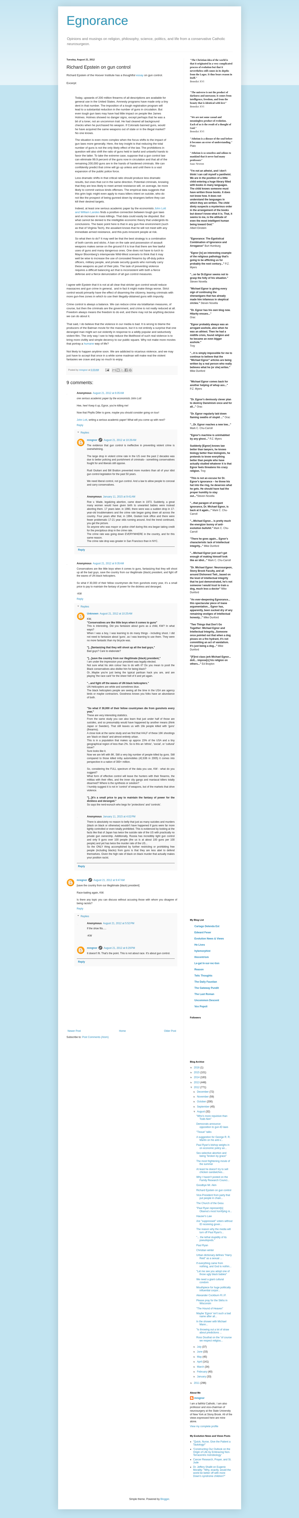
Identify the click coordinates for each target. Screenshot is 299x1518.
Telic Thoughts (203, 975)
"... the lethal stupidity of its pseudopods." (211, 1239)
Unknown (93, 613)
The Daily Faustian (206, 981)
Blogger (164, 1499)
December (203, 1091)
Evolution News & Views (209, 938)
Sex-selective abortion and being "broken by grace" (211, 1154)
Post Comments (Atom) (95, 1037)
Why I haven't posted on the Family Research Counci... (212, 1179)
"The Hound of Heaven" (209, 1308)
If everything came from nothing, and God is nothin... (213, 1265)
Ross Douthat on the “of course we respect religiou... (214, 1339)
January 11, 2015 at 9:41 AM (119, 496)
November (203, 1096)
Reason (199, 969)
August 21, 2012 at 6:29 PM (119, 947)
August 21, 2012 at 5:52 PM (118, 923)
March (201, 1366)
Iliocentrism (202, 957)
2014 (197, 1077)
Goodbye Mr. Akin (206, 1185)
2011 (197, 1382)
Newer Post (74, 1030)
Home (122, 1030)
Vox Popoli (201, 1006)
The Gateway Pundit (207, 987)
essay (139, 75)
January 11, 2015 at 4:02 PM (119, 816)
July (199, 1346)
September (203, 1106)
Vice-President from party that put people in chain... (213, 1197)
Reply (80, 425)
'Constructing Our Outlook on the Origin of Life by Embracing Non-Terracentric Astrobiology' (211, 1452)
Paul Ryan (202, 1245)
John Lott (82, 419)
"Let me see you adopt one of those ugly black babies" (212, 1273)
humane (89, 343)
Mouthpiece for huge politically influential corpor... (213, 1289)
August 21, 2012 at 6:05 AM (108, 393)
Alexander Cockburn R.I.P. (211, 1295)
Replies (85, 432)
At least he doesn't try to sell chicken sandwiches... (212, 1171)
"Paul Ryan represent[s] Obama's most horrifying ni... (214, 1210)
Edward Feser (203, 932)
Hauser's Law (204, 1216)
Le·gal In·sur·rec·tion (207, 963)
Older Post (170, 1030)
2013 (197, 1082)
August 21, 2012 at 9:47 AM (108, 880)
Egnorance (97, 20)
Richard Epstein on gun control (213, 1190)
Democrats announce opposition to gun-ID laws (212, 1125)
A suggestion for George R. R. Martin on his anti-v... (213, 1139)
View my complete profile (204, 1426)
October (202, 1101)
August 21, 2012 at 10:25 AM (116, 613)
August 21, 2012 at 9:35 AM (108, 563)
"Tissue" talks (203, 1131)
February (202, 1371)
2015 (197, 1072)
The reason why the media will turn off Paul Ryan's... (213, 1231)
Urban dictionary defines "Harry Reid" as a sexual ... (214, 1257)
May (199, 1356)
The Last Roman (204, 994)
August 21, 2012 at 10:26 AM (120, 440)
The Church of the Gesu (209, 1203)
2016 (197, 1067)
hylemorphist (202, 950)
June (200, 1351)
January (202, 1376)
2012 (197, 1087)
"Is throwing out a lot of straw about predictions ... (212, 1331)
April (200, 1361)
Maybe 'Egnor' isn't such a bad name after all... (213, 1315)
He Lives (200, 944)
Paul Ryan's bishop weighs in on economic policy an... (212, 1146)
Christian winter (205, 1250)
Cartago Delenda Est (207, 926)
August (201, 1111)
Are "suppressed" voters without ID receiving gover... (214, 1223)
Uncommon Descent (207, 1000)
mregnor (92, 440)
